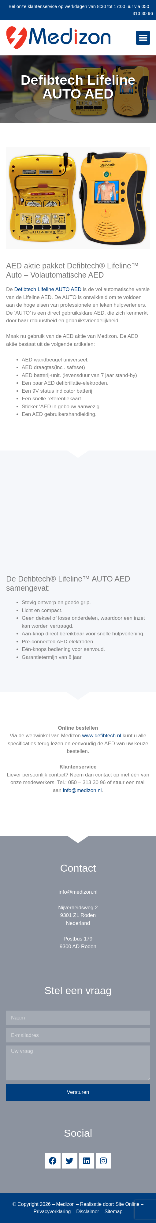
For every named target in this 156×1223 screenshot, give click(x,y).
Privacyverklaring (52, 1211)
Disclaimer (87, 1211)
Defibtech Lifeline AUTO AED (47, 289)
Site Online (127, 1204)
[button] (143, 38)
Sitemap (114, 1211)
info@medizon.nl (82, 790)
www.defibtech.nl (101, 736)
